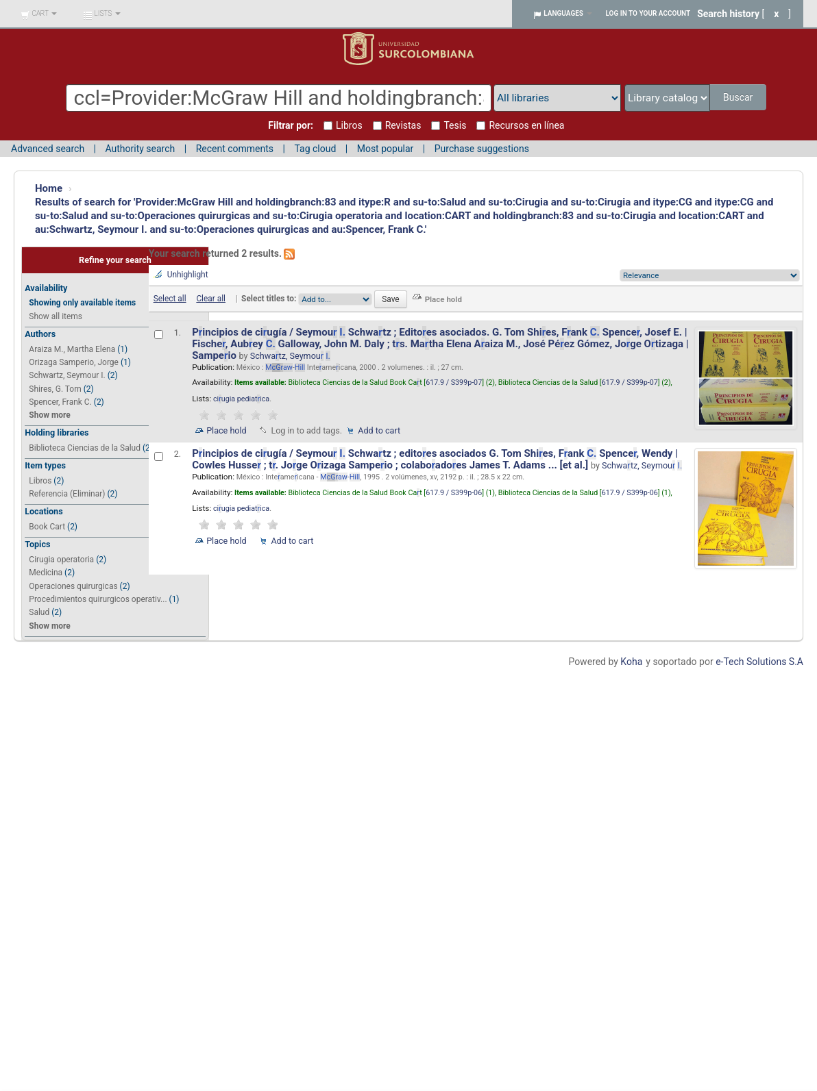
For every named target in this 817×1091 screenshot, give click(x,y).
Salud (39, 612)
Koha (631, 661)
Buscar (738, 97)
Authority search (140, 148)
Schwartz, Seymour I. (67, 375)
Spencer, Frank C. (60, 402)
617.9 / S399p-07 (454, 382)
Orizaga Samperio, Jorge (74, 362)
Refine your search (115, 260)
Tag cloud (315, 148)
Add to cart (379, 430)
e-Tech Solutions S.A (759, 661)
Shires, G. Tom (55, 389)
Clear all (210, 298)
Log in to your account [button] (648, 13)
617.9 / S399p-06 (454, 492)
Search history (728, 13)
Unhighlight (187, 274)
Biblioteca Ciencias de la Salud (85, 448)
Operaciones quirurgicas (73, 586)
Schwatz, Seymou (290, 356)
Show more (49, 415)
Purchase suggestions (482, 148)
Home (48, 188)
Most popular (385, 148)
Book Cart (47, 526)
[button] (39, 13)
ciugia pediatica (241, 398)
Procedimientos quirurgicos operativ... (98, 599)
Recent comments (234, 148)
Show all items (55, 316)
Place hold (226, 430)
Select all (170, 298)
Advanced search (47, 148)
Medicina (45, 572)
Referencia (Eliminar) (67, 494)
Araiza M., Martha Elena (72, 349)
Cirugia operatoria (61, 559)
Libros (40, 481)
